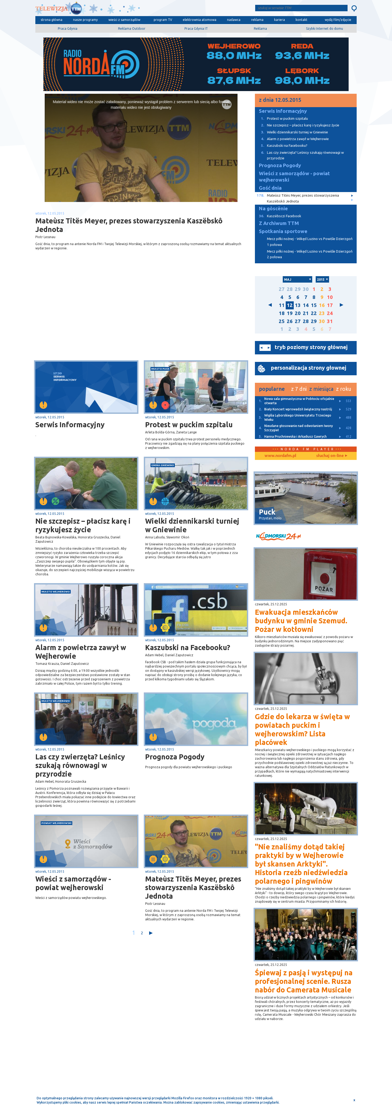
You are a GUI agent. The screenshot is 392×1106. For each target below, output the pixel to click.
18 (282, 313)
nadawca (233, 19)
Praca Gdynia (67, 28)
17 (330, 305)
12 (290, 305)
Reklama (260, 28)
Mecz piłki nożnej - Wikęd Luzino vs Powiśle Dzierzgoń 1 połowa (310, 241)
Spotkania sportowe (283, 231)
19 (290, 313)
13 (298, 305)
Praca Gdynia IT (196, 28)
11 (282, 305)
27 (282, 289)
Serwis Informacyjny (70, 425)
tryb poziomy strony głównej (311, 347)
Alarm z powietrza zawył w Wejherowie (80, 651)
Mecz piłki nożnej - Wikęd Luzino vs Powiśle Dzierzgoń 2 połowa (310, 254)
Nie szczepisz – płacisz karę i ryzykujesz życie (83, 525)
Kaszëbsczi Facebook (278, 216)
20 (298, 313)
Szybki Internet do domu (324, 28)
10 (330, 297)
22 (314, 313)
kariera (279, 19)
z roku (343, 389)
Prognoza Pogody (175, 757)
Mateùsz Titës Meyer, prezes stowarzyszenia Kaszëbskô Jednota (193, 887)
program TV (163, 19)
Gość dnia (270, 188)
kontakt (301, 19)
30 (306, 289)
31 (330, 321)
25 (282, 321)
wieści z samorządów (124, 19)
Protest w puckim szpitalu (189, 425)
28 (290, 289)
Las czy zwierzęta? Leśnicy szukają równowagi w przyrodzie (80, 765)
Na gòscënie (273, 208)
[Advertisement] (88, 317)
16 (322, 305)
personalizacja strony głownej (308, 368)
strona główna (51, 19)
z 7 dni (299, 389)
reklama (257, 19)
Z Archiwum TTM (279, 223)
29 (298, 289)
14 (306, 305)
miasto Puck (160, 368)
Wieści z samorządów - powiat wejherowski (73, 883)
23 (322, 313)
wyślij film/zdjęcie (338, 19)
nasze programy (85, 19)
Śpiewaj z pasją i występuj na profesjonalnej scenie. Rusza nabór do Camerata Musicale (304, 981)
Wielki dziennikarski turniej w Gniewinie (192, 525)
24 (330, 313)
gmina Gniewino (162, 465)
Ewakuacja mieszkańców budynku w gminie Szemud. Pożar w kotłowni (301, 620)
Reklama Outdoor (131, 28)
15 (314, 305)
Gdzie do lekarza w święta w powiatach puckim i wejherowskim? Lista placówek (302, 729)
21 (306, 313)
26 (290, 321)
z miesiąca (321, 389)
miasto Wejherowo (56, 591)
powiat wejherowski (56, 823)
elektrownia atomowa (199, 19)
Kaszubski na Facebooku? (187, 647)
